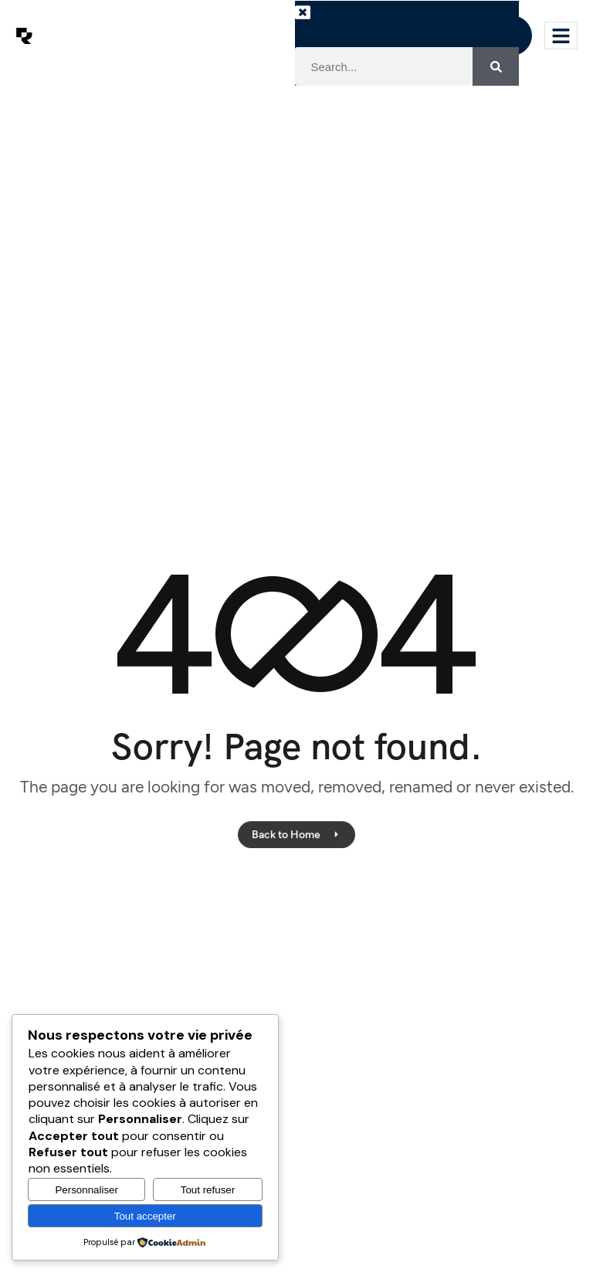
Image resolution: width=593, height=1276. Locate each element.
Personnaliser (86, 1190)
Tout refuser (208, 1190)
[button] (318, 24)
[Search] (496, 66)
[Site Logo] (23, 34)
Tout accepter (145, 1216)
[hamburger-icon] (561, 36)
